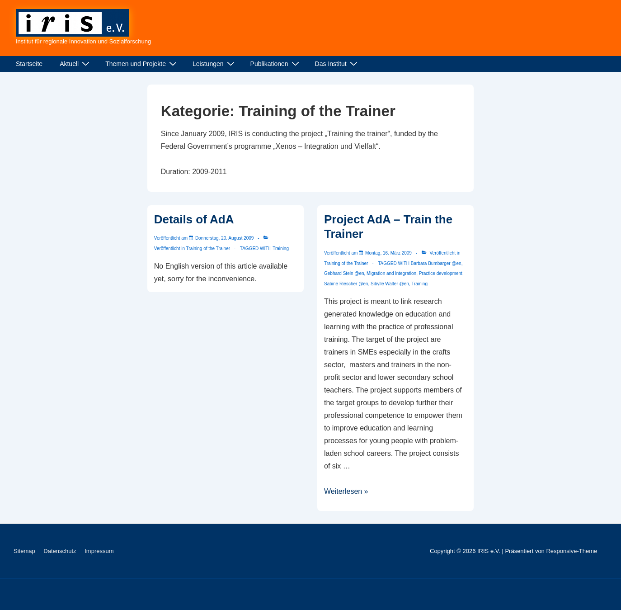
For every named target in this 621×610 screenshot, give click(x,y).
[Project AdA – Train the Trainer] (388, 253)
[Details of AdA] (224, 238)
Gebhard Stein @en (344, 273)
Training (281, 248)
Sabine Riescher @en (346, 283)
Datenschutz (59, 551)
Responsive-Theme (571, 551)
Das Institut (337, 63)
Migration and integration (391, 273)
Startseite (29, 63)
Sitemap (24, 551)
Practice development (440, 273)
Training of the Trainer (208, 248)
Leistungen (215, 63)
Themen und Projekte (142, 63)
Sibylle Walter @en (390, 283)
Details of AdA (194, 219)
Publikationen (275, 63)
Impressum (99, 551)
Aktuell (76, 63)
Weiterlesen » (346, 491)
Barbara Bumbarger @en (436, 263)
